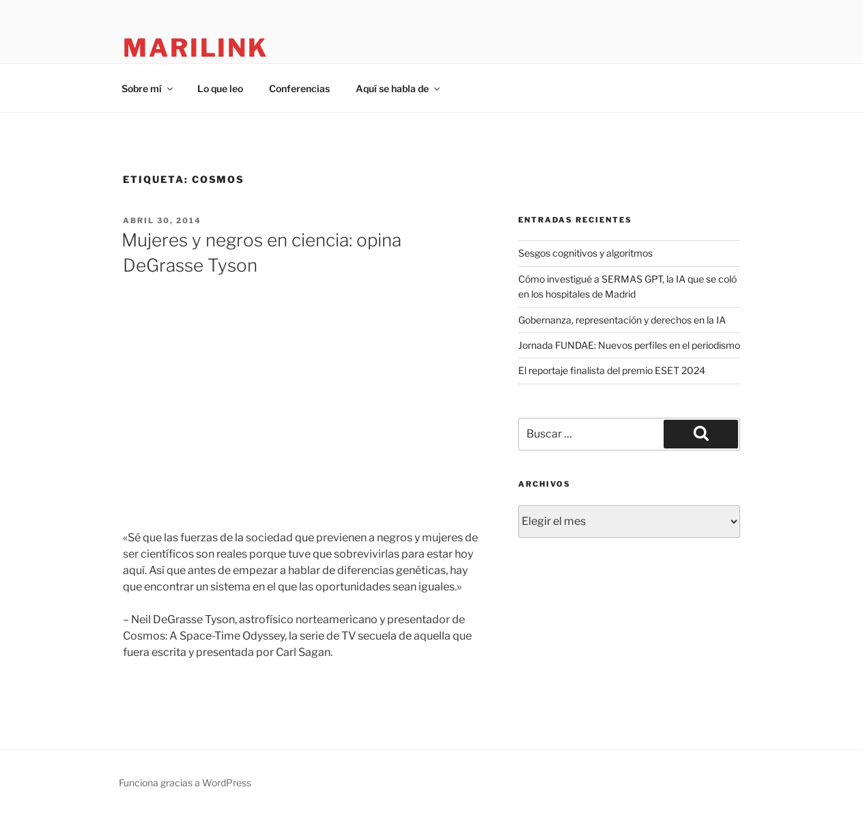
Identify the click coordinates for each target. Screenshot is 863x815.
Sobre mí (148, 88)
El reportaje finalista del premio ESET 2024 (611, 370)
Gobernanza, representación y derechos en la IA (622, 320)
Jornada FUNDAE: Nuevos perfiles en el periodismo (629, 345)
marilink (195, 48)
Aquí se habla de (399, 88)
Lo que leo (220, 88)
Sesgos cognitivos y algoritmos (585, 253)
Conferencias (299, 88)
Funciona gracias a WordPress (185, 782)
